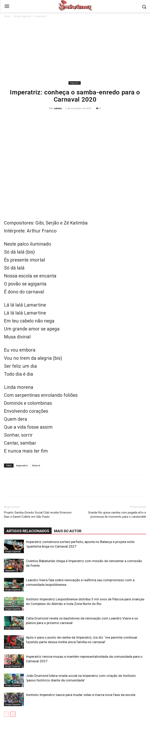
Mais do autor (67, 531)
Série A (36, 465)
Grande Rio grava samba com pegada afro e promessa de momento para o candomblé (117, 514)
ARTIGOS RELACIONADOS (27, 531)
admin (58, 108)
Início (7, 16)
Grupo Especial (22, 16)
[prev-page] (6, 714)
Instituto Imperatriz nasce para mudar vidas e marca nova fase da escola (80, 695)
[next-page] (12, 714)
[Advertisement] (75, 50)
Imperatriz (40, 16)
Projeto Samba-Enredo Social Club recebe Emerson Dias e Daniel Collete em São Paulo (38, 514)
